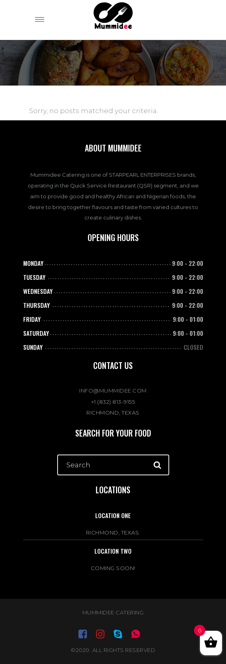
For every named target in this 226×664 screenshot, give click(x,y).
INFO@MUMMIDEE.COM (113, 390)
